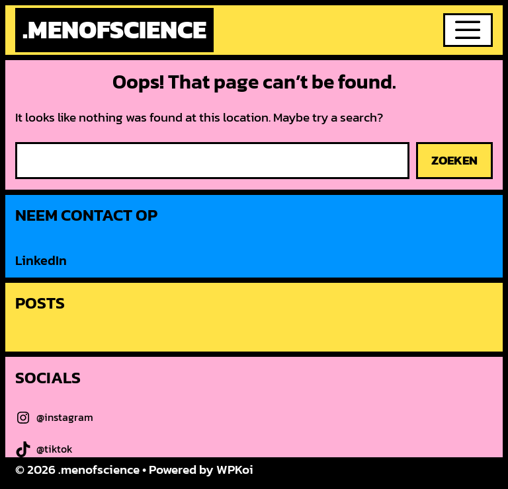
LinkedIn (41, 260)
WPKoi (234, 469)
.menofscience (114, 29)
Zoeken (454, 160)
